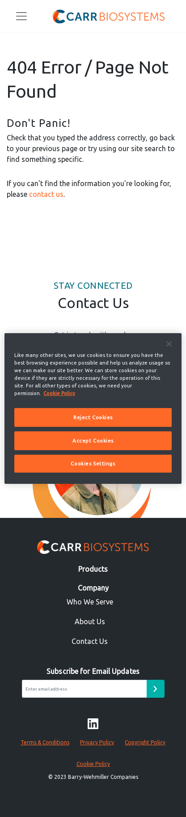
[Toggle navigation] (21, 16)
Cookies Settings (93, 463)
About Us (90, 621)
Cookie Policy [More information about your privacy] (59, 393)
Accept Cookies (93, 440)
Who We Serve (90, 602)
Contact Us (90, 641)
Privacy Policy (97, 742)
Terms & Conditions (45, 742)
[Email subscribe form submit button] (156, 689)
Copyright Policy (145, 742)
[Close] (169, 344)
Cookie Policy (93, 764)
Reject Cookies (93, 417)
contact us (46, 194)
